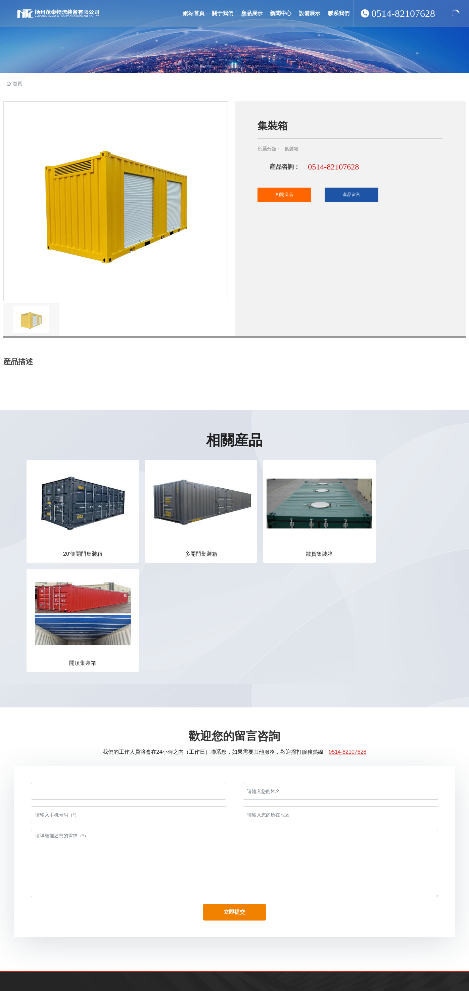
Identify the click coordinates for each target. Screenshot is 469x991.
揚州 (408, 975)
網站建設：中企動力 (383, 975)
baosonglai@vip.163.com (71, 922)
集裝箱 (291, 148)
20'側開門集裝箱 (74, 542)
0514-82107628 (403, 13)
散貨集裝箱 (279, 542)
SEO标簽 (424, 975)
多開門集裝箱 (176, 542)
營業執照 (445, 975)
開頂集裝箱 (381, 542)
